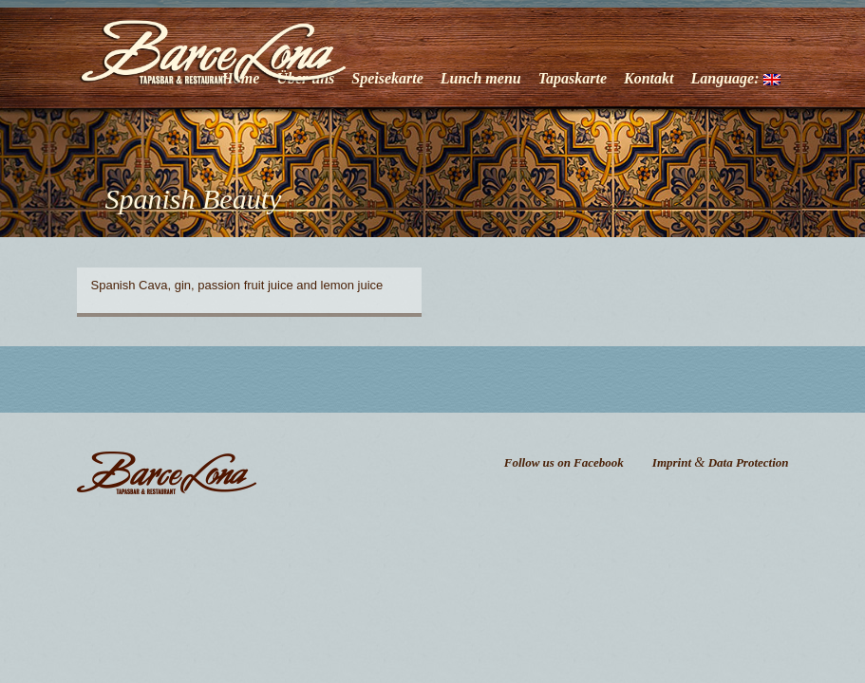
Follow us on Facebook (564, 462)
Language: (735, 78)
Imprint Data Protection (720, 462)
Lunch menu (481, 78)
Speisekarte (387, 78)
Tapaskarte (572, 78)
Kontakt (648, 78)
